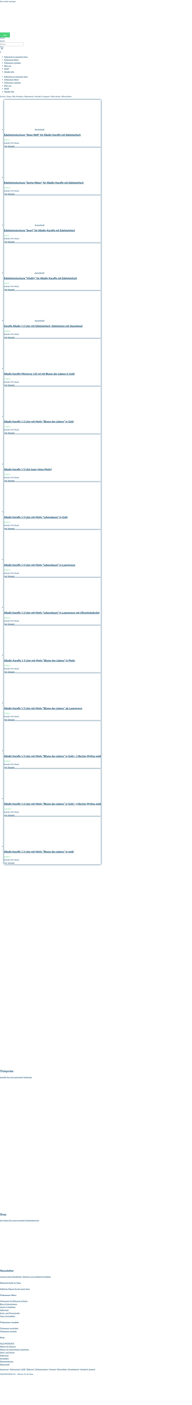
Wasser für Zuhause (8, 1346)
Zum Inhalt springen (8, 1)
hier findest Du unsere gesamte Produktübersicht (19, 1220)
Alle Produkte (17, 96)
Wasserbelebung (6, 1361)
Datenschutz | (15, 1369)
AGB (23, 1369)
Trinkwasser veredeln (12, 63)
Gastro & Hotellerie (7, 1307)
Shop (9, 96)
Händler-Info (9, 72)
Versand (11, 146)
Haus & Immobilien (7, 1316)
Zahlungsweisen (41, 1369)
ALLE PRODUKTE (7, 1343)
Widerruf (30, 1369)
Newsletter (7, 1270)
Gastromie (25, 1349)
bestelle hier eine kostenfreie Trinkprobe (16, 1077)
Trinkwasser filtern (11, 60)
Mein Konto (55, 96)
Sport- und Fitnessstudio (10, 1313)
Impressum (4, 1369)
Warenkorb (28, 96)
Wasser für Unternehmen (10, 1349)
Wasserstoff (4, 1364)
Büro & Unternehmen (8, 1304)
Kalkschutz (4, 1310)
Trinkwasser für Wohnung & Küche (14, 1301)
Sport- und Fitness (7, 1352)
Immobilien (4, 1358)
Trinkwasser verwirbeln (9, 1328)
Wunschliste (67, 96)
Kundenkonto (73, 1369)
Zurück (3, 96)
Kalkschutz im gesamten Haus (16, 57)
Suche (2, 38)
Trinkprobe (7, 1071)
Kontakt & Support (42, 96)
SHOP (6, 69)
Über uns (7, 66)
